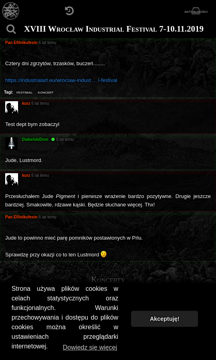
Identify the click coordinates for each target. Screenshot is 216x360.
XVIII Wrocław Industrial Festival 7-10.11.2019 (114, 29)
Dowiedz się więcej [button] (90, 347)
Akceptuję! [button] (165, 319)
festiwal (24, 92)
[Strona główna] (11, 11)
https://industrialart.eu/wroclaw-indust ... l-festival (61, 80)
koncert (46, 92)
